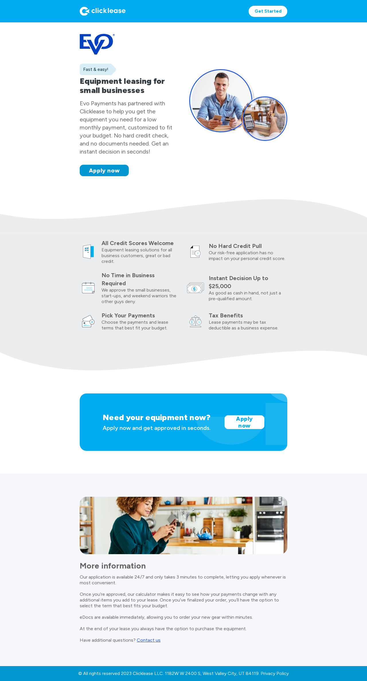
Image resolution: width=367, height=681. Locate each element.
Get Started (268, 11)
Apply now (104, 170)
